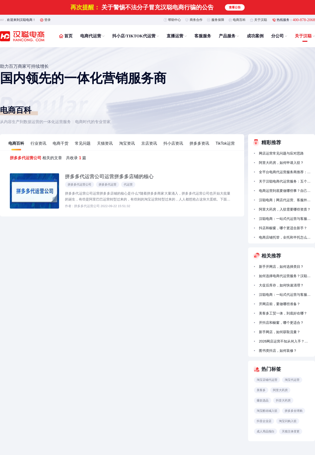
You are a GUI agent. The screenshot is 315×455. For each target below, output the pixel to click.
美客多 (261, 390)
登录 (47, 20)
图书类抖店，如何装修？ (278, 351)
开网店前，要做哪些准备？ (279, 304)
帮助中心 (174, 20)
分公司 (277, 36)
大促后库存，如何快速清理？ (281, 285)
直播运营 (175, 36)
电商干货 (60, 143)
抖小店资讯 (173, 143)
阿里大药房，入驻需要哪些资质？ (285, 209)
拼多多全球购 (293, 410)
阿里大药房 (280, 390)
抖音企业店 (264, 421)
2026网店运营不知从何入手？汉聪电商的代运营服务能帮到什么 (285, 341)
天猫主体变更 (290, 431)
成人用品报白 (265, 431)
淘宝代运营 (292, 380)
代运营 (128, 184)
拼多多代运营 (107, 184)
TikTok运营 (225, 143)
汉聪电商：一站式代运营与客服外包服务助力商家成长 (285, 219)
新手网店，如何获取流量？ (279, 332)
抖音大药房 (283, 400)
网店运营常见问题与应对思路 (281, 153)
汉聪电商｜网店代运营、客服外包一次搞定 (285, 200)
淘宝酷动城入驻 (267, 410)
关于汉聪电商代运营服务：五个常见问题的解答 (285, 181)
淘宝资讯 (127, 143)
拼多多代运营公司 (79, 184)
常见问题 (83, 143)
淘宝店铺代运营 (267, 380)
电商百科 (239, 20)
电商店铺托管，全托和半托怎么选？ (285, 237)
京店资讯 (149, 143)
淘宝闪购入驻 (288, 421)
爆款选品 (262, 400)
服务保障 (217, 20)
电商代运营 (90, 36)
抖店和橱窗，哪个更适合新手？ (283, 228)
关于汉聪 (260, 20)
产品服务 (227, 36)
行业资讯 (38, 143)
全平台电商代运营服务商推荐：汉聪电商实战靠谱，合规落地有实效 (285, 172)
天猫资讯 (105, 143)
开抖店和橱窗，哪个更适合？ (281, 323)
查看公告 (235, 7)
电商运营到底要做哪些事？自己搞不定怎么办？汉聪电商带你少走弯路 (285, 191)
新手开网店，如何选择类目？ (281, 267)
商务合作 (196, 20)
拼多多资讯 (199, 143)
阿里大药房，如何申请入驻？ (281, 163)
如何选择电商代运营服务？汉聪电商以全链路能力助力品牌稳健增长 (285, 276)
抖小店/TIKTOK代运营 (133, 36)
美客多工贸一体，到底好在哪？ (283, 313)
